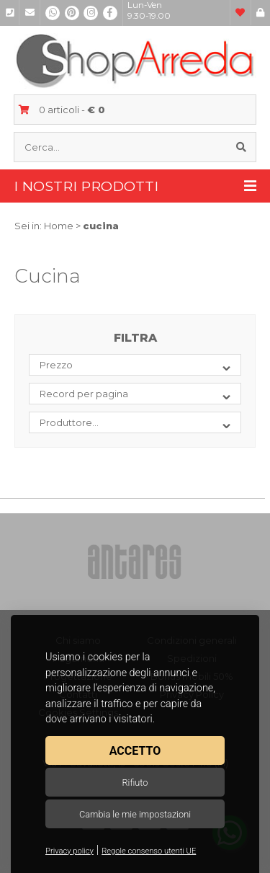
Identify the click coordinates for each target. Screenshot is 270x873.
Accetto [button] (135, 751)
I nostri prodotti (135, 186)
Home (58, 225)
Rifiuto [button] (135, 782)
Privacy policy (69, 851)
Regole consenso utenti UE (149, 851)
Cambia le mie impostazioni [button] (135, 814)
